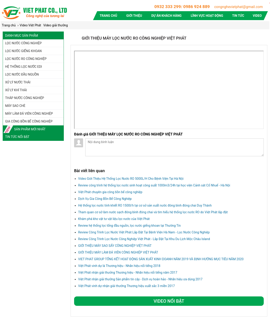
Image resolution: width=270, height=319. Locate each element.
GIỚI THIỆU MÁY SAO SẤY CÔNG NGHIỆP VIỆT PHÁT (115, 245)
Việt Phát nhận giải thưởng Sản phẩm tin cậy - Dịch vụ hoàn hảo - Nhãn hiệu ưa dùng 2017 (140, 279)
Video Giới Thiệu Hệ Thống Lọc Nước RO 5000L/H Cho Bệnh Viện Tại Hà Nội (131, 178)
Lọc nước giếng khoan (23, 51)
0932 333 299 (167, 6)
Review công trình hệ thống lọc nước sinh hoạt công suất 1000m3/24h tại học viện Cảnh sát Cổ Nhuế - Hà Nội (154, 185)
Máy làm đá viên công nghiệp (29, 113)
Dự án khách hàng (166, 15)
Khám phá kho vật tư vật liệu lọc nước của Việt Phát (114, 219)
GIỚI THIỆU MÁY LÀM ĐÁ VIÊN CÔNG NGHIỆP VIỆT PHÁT (118, 252)
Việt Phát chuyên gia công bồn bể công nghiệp (110, 192)
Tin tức (238, 15)
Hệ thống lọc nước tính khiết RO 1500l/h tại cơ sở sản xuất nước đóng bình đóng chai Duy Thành (145, 205)
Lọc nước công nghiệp (23, 43)
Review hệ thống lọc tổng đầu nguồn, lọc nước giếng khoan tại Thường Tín (129, 225)
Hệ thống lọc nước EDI (23, 66)
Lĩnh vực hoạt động (207, 15)
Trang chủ (108, 15)
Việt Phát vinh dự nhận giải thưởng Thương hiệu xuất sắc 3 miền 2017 (126, 286)
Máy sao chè (15, 106)
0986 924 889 (196, 6)
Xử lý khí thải (16, 90)
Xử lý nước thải (17, 82)
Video (257, 15)
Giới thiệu (134, 15)
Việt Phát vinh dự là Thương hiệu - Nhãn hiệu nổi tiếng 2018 (119, 266)
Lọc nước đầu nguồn (22, 74)
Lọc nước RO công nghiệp (26, 59)
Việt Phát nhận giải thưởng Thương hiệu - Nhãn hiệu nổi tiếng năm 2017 (127, 272)
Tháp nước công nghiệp (24, 98)
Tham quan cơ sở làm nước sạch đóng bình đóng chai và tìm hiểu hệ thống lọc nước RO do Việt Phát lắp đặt (153, 212)
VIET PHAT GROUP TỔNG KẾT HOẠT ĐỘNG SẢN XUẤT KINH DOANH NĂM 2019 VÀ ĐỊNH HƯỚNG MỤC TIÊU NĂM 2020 (161, 259)
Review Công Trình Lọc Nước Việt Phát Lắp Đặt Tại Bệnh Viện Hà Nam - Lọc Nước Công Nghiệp (144, 232)
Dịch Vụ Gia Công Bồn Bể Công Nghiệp (105, 199)
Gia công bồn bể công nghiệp (29, 121)
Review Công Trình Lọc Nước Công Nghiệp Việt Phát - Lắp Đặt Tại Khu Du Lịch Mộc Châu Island (144, 239)
